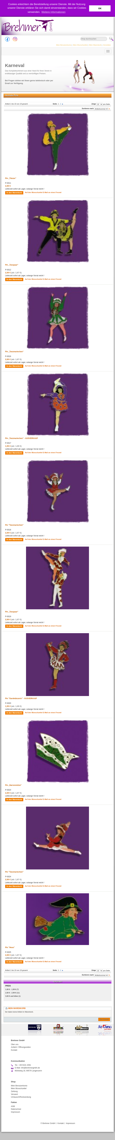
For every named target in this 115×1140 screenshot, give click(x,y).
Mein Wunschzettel (80, 45)
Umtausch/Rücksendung (21, 1097)
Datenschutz (16, 1109)
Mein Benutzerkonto (63, 45)
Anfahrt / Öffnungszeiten (21, 1047)
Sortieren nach (88, 108)
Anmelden (107, 45)
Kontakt (14, 1050)
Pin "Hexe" (10, 947)
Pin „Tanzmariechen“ (14, 352)
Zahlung (14, 1091)
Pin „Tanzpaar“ (11, 265)
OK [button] (100, 8)
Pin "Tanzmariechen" (14, 525)
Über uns (15, 1044)
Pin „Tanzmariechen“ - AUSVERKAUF (21, 438)
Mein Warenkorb (95, 45)
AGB (13, 1106)
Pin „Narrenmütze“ (13, 785)
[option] (57, 1030)
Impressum (15, 1112)
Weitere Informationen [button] (53, 12)
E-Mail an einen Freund (52, 192)
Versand (14, 1094)
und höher (12, 996)
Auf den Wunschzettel (33, 192)
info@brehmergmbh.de (30, 1068)
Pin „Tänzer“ (10, 178)
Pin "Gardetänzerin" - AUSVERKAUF (21, 698)
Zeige (94, 104)
